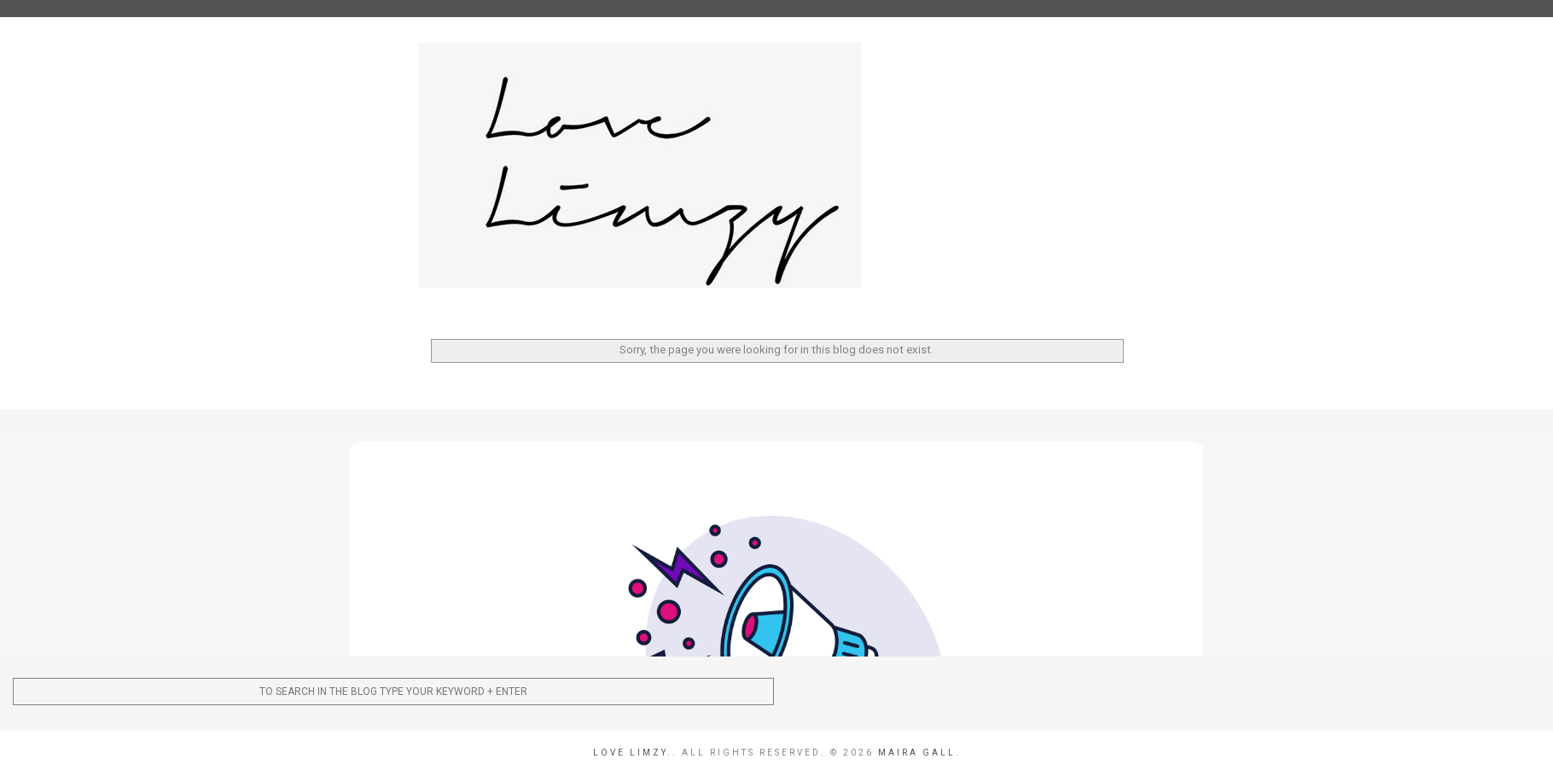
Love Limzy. (632, 752)
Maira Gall (917, 752)
